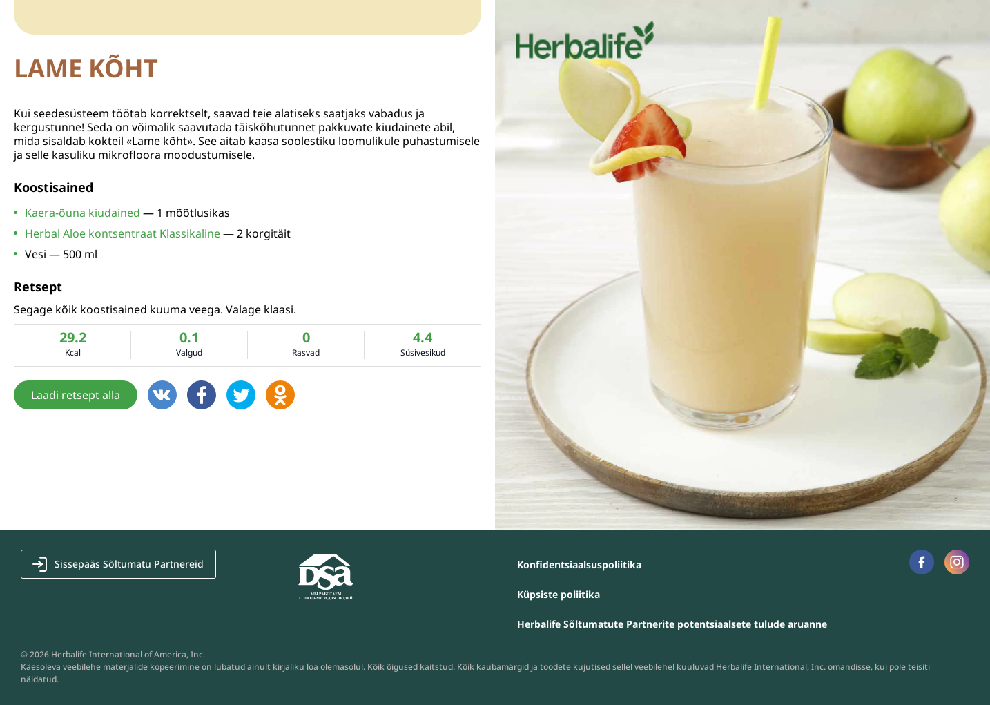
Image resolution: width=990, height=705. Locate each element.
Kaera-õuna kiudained (82, 212)
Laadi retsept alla (75, 395)
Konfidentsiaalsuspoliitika (579, 564)
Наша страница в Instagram (957, 561)
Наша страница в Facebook (921, 562)
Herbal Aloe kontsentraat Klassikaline (122, 233)
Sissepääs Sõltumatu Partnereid (129, 563)
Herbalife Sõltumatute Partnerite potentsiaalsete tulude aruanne (672, 623)
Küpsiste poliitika (558, 594)
